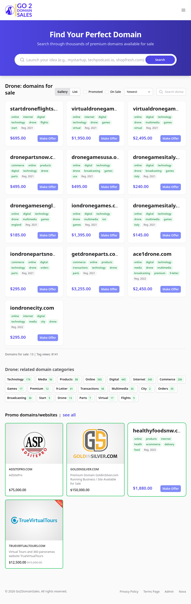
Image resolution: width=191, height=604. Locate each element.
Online (94, 379)
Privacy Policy (129, 591)
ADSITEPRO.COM (20, 469)
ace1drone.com (152, 253)
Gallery (62, 92)
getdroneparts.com (96, 253)
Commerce (172, 379)
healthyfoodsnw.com (159, 430)
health (138, 444)
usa (75, 176)
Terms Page (152, 591)
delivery (169, 444)
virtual (77, 128)
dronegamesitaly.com (160, 205)
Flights (128, 398)
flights (44, 122)
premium (159, 273)
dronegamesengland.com (42, 205)
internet (28, 117)
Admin (169, 591)
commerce (17, 165)
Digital (118, 379)
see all (69, 415)
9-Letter (65, 388)
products (45, 165)
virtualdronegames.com (102, 108)
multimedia (153, 122)
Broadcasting (20, 398)
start (14, 128)
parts (14, 176)
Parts (86, 398)
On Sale (115, 92)
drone (32, 122)
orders (44, 267)
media (138, 267)
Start (45, 398)
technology (18, 122)
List (74, 92)
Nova (182, 591)
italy (136, 176)
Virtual (106, 398)
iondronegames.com (97, 205)
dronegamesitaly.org (159, 156)
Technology (19, 379)
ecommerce (153, 444)
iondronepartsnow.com (39, 253)
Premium (40, 388)
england (16, 225)
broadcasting (92, 171)
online (15, 117)
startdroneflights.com (38, 108)
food (137, 450)
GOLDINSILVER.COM (84, 469)
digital (41, 117)
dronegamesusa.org (97, 156)
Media (46, 379)
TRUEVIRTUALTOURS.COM (27, 546)
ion (104, 219)
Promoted (96, 92)
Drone (65, 398)
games (106, 122)
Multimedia (123, 388)
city (43, 321)
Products (70, 379)
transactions (80, 267)
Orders (166, 388)
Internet (143, 379)
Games (15, 388)
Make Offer (48, 138)
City (146, 388)
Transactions (93, 388)
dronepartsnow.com (35, 156)
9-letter (174, 273)
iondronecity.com (32, 307)
